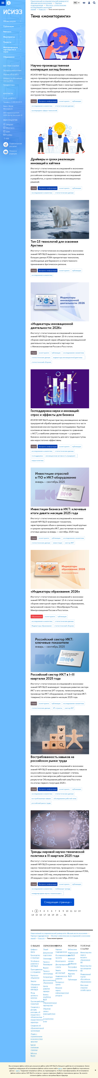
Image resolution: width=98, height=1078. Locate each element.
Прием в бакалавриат (47, 963)
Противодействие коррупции (37, 1002)
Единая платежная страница (35, 1047)
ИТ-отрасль (57, 708)
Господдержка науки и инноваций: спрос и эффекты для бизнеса (55, 412)
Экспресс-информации (12, 70)
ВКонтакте (10, 128)
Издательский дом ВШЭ (73, 954)
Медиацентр (72, 970)
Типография (72, 967)
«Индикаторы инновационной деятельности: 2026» (52, 325)
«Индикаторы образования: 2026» (55, 591)
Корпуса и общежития (35, 976)
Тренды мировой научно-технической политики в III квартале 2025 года (57, 853)
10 (67, 911)
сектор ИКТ (69, 543)
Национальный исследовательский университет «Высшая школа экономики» (59, 933)
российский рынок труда (41, 803)
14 (33, 915)
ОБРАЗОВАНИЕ (50, 945)
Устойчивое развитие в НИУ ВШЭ (35, 963)
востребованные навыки (41, 798)
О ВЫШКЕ (35, 945)
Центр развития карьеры (46, 988)
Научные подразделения (40, 936)
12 (75, 911)
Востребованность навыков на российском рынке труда (52, 759)
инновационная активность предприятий (61, 456)
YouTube (9, 135)
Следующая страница (57, 902)
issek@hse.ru (12, 98)
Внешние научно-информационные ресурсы (62, 991)
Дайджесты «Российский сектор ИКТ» (12, 79)
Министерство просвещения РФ (85, 968)
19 (53, 915)
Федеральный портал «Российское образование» (85, 978)
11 (71, 911)
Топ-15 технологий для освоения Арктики (54, 243)
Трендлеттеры (9, 85)
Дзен (8, 131)
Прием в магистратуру (48, 972)
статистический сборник (41, 362)
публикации (76, 101)
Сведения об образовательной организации (37, 1028)
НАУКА (59, 945)
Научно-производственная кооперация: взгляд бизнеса (51, 67)
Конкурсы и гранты (60, 983)
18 (49, 915)
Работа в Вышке (34, 1054)
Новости (41, 938)
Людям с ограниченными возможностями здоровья (37, 1038)
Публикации (8, 26)
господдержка (37, 456)
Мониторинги (61, 961)
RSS (7, 138)
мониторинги (64, 101)
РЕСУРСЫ (72, 945)
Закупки (33, 981)
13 (79, 911)
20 (57, 915)
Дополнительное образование (49, 981)
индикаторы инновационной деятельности (69, 357)
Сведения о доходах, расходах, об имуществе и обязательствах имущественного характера (37, 1014)
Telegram (9, 124)
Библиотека (72, 949)
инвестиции (57, 543)
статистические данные (64, 106)
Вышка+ (46, 968)
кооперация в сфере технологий (44, 110)
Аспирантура (48, 977)
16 (41, 915)
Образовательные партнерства (50, 1004)
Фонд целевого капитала (34, 995)
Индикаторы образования (42, 626)
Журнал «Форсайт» (11, 74)
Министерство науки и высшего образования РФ (85, 957)
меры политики (37, 460)
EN (78, 3)
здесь (60, 1068)
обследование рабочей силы (65, 798)
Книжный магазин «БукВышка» (72, 961)
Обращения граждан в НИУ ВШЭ (35, 987)
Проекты (7, 42)
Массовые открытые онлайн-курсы (85, 987)
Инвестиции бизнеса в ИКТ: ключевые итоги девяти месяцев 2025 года (58, 511)
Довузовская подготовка (48, 954)
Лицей (45, 949)
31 (65, 915)
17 (45, 915)
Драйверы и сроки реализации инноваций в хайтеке (53, 161)
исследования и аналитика (42, 106)
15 (37, 915)
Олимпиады (47, 958)
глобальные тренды (62, 889)
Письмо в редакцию (13, 152)
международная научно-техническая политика (48, 893)
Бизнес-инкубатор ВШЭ (47, 997)
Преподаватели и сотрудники (36, 970)
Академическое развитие (61, 977)
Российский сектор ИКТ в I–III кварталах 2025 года (53, 676)
